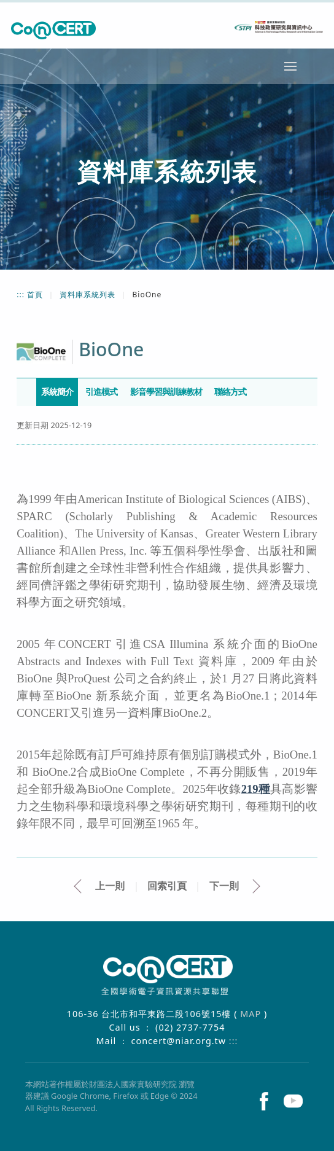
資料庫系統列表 (89, 294)
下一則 (224, 886)
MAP (252, 1014)
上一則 (110, 886)
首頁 (36, 294)
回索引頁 (167, 886)
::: (22, 294)
